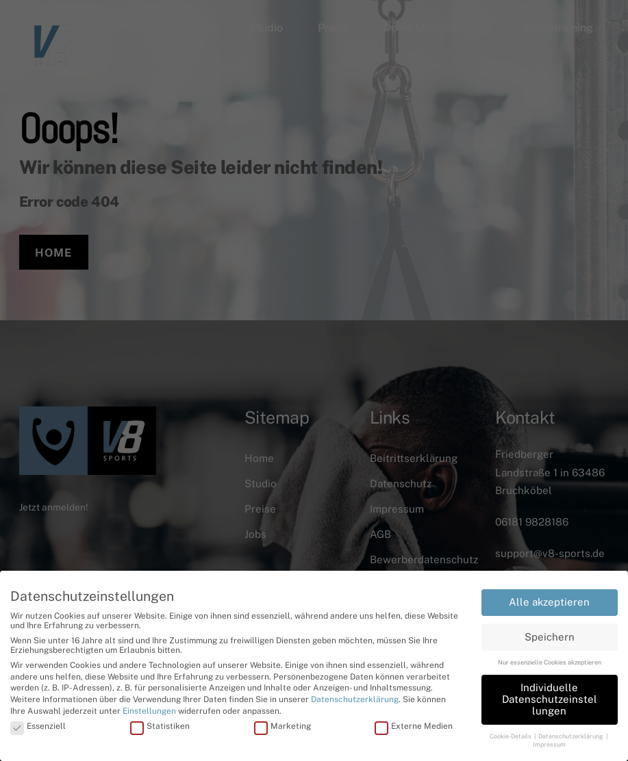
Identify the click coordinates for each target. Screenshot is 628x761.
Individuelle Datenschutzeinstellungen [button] (549, 699)
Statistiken (160, 726)
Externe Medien (414, 726)
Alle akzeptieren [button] (549, 602)
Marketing (282, 726)
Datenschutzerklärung (355, 699)
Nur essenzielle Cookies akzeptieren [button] (549, 662)
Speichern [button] (550, 637)
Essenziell (38, 726)
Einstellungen (149, 711)
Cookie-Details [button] (511, 736)
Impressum (549, 744)
